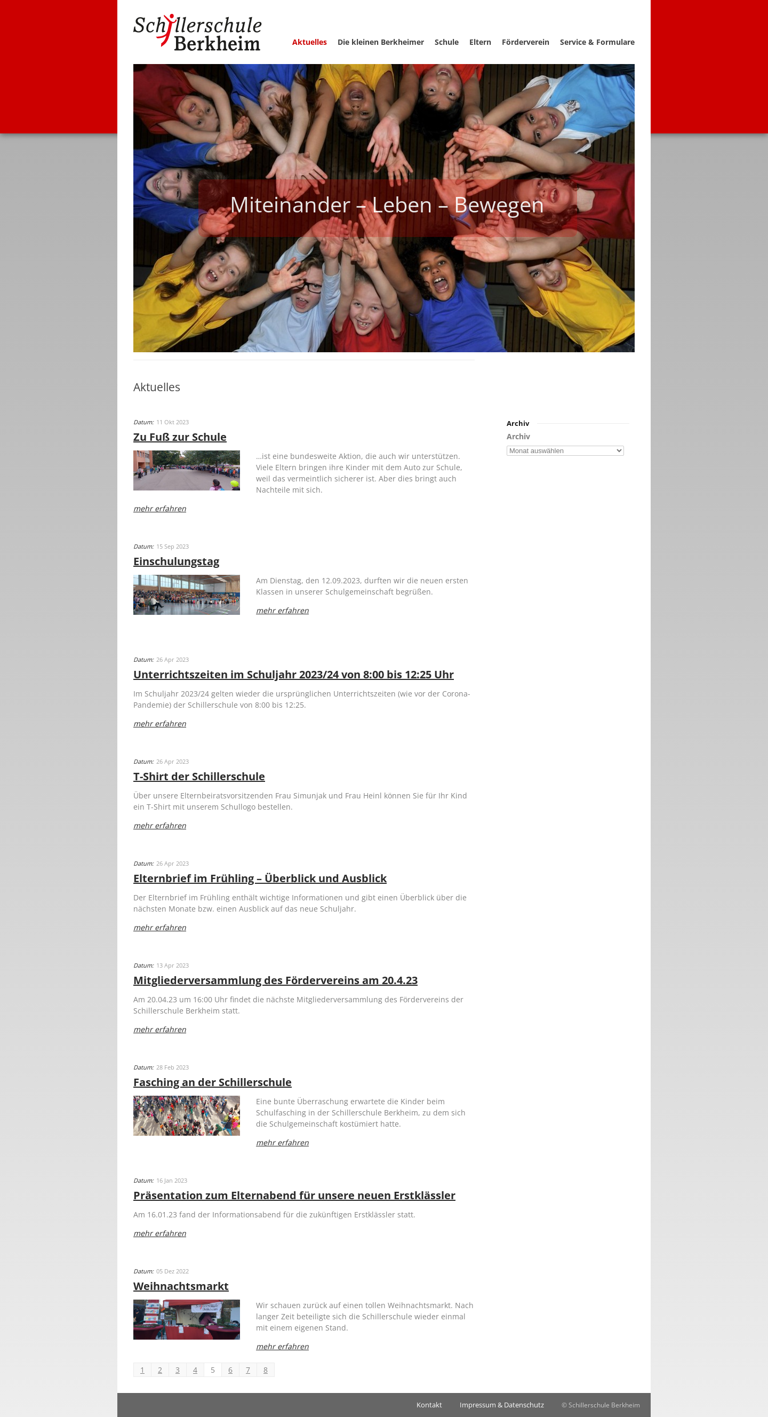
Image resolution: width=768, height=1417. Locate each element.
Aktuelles (309, 42)
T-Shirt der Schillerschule (199, 776)
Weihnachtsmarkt (181, 1286)
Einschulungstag (176, 561)
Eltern (480, 42)
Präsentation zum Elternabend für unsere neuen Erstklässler (294, 1195)
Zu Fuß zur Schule (180, 437)
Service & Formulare (597, 42)
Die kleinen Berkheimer (381, 42)
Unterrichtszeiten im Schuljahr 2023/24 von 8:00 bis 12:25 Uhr (293, 674)
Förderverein (525, 42)
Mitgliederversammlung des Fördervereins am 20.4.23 (275, 980)
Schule (447, 42)
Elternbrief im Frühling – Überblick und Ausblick (260, 878)
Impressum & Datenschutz (502, 1405)
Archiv (518, 436)
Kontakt (429, 1405)
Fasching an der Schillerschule (212, 1082)
